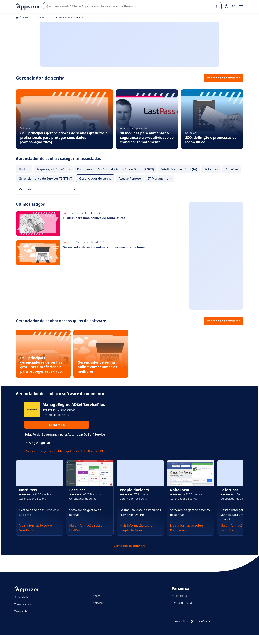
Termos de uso (23, 611)
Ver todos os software (129, 546)
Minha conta (179, 595)
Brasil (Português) (197, 621)
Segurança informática (53, 169)
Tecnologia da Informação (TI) (38, 17)
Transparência (22, 604)
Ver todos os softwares (223, 78)
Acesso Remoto (130, 178)
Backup (24, 169)
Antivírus (231, 169)
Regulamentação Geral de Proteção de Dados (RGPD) (115, 169)
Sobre (96, 596)
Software (98, 603)
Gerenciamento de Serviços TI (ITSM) (45, 178)
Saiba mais (57, 425)
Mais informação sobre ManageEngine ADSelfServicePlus (65, 451)
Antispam (211, 169)
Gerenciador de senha (95, 178)
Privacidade (21, 597)
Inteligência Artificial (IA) (179, 169)
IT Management (159, 178)
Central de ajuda (182, 602)
